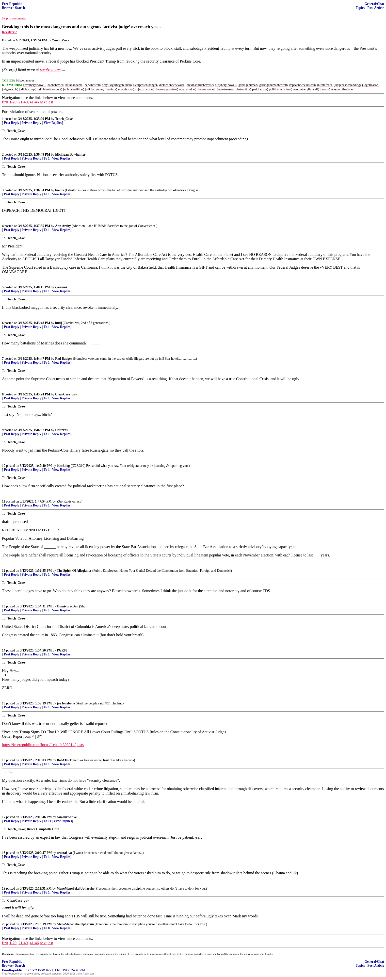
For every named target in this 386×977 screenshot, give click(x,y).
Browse (7, 8)
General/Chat (374, 4)
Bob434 (62, 760)
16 (3, 760)
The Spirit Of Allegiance (74, 570)
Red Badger (63, 358)
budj (58, 323)
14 (3, 650)
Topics (360, 8)
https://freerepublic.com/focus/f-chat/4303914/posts (43, 745)
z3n (59, 501)
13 (3, 606)
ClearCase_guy (66, 394)
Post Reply (11, 123)
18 (3, 853)
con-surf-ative (67, 817)
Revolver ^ (9, 32)
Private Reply (31, 123)
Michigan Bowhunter (70, 154)
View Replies (53, 123)
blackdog (63, 466)
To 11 (47, 821)
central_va (64, 853)
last (50, 102)
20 (3, 924)
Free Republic (12, 4)
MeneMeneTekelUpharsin (75, 888)
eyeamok (61, 287)
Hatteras (61, 430)
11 (3, 501)
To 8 (47, 928)
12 (3, 570)
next (43, 102)
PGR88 (62, 650)
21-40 (23, 102)
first (5, 102)
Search (20, 8)
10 (3, 466)
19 (3, 888)
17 (3, 817)
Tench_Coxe (64, 119)
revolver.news (50, 69)
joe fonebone (66, 703)
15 (3, 703)
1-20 (12, 102)
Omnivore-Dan (67, 606)
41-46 (34, 102)
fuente (59, 190)
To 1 (47, 158)
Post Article (375, 8)
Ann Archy (63, 226)
